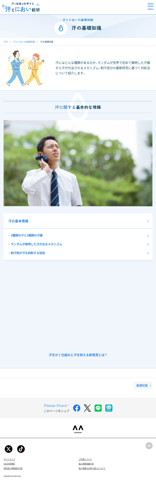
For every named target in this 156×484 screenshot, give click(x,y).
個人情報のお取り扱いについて (92, 468)
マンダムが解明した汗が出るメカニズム (36, 244)
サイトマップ (9, 459)
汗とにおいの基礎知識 (24, 41)
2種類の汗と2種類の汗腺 (27, 235)
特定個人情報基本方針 (13, 468)
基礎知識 (142, 385)
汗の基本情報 (18, 220)
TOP (6, 41)
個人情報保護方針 (86, 463)
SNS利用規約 (9, 463)
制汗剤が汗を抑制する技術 (28, 253)
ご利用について (85, 459)
